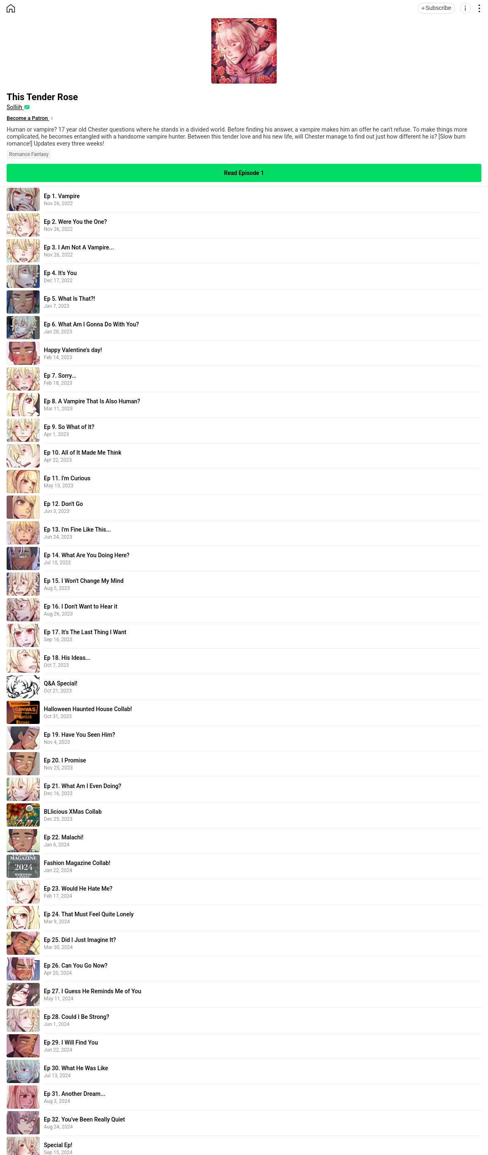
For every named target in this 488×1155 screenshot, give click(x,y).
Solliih (15, 107)
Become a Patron (28, 118)
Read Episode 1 (244, 173)
